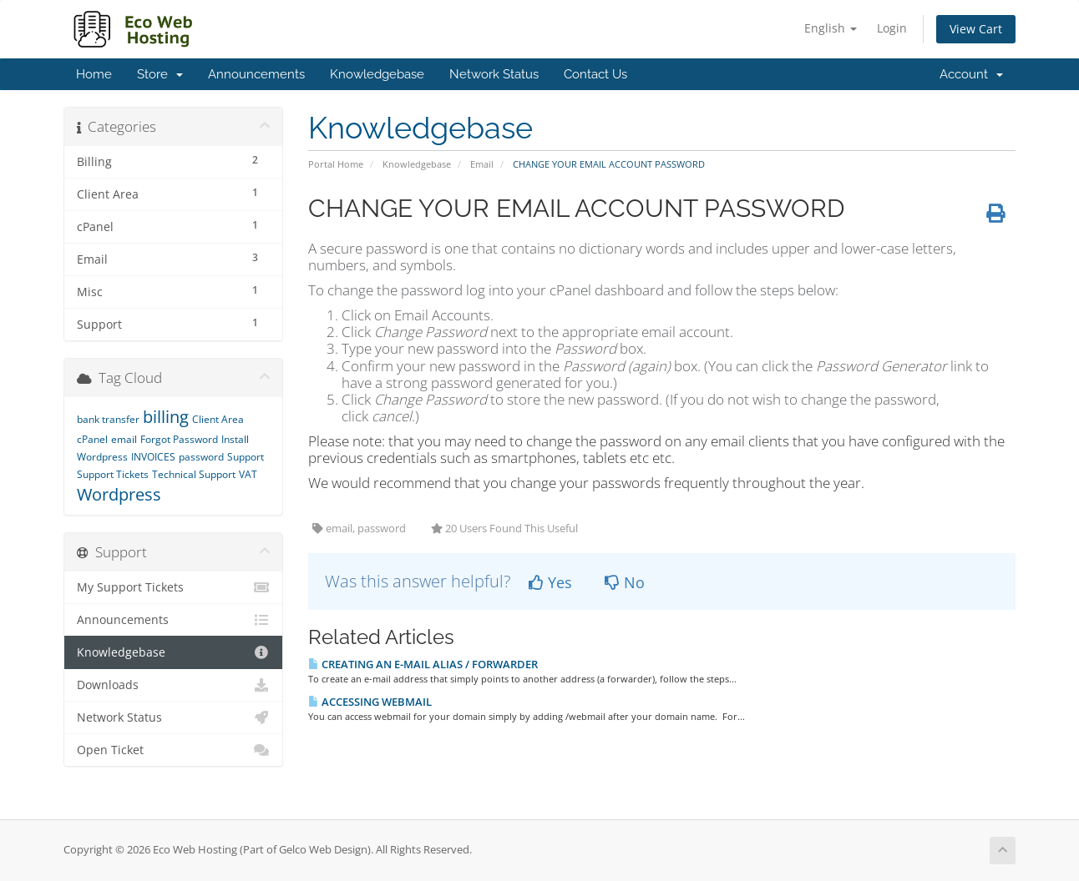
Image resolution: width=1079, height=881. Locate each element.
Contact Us (595, 74)
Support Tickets (113, 474)
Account (971, 74)
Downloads (173, 685)
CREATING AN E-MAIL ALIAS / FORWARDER (423, 664)
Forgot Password (179, 439)
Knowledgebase (377, 74)
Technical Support (194, 474)
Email (482, 164)
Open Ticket (173, 750)
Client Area (218, 419)
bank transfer (108, 419)
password (201, 457)
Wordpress (119, 494)
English (830, 28)
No (625, 582)
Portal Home (335, 164)
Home (94, 74)
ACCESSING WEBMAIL (370, 701)
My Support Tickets (173, 587)
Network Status (494, 74)
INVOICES (153, 457)
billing (166, 416)
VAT (248, 474)
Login (892, 28)
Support (245, 457)
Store (160, 74)
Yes (550, 582)
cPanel (92, 439)
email (124, 439)
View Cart (976, 29)
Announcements (256, 74)
